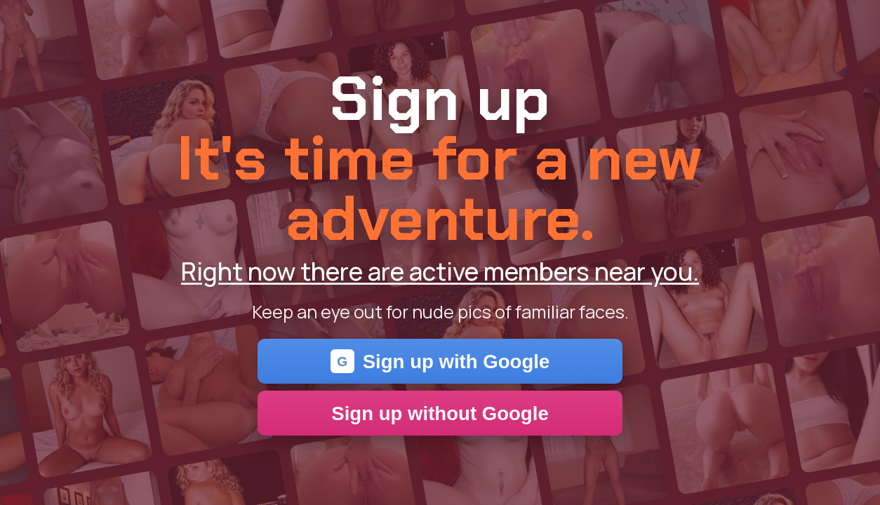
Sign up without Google (439, 413)
